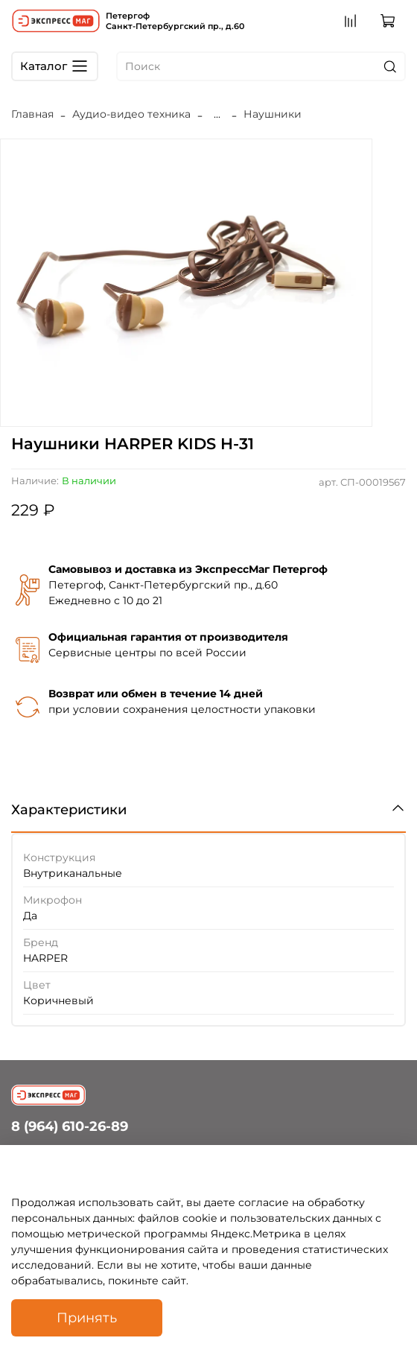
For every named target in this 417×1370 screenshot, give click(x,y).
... (217, 114)
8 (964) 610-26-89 (69, 1126)
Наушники (272, 114)
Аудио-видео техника (131, 114)
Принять (87, 1317)
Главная (32, 114)
